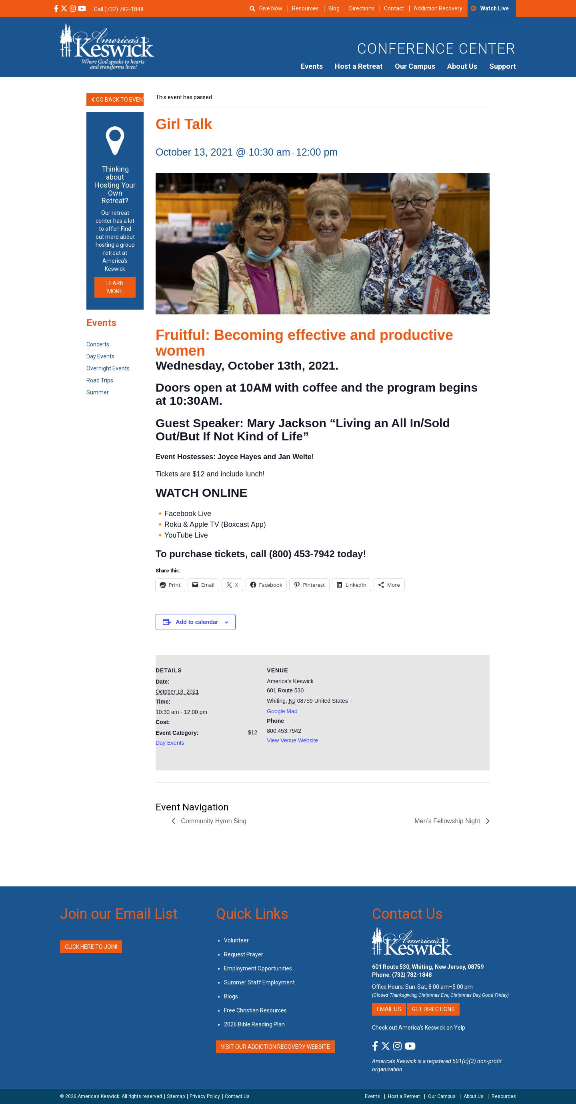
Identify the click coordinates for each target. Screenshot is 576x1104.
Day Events (170, 743)
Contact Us (407, 914)
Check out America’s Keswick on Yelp (418, 1027)
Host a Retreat (359, 66)
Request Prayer (243, 954)
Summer (97, 392)
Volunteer (236, 940)
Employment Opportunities (258, 968)
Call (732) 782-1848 (119, 9)
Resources (305, 8)
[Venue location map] (420, 710)
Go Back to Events (117, 99)
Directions (361, 8)
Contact (394, 8)
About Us (462, 66)
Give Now (270, 8)
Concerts (97, 344)
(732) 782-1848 (412, 975)
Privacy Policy (205, 1096)
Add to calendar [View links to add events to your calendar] (197, 622)
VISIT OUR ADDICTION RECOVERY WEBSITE (275, 1047)
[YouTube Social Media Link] (82, 9)
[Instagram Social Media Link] (73, 9)
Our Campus (415, 66)
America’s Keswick (98, 1096)
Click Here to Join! (91, 947)
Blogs (231, 996)
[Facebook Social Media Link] (56, 9)
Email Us (389, 1009)
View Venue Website (292, 740)
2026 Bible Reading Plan (254, 1024)
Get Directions (433, 1009)
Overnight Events (108, 368)
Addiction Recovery (438, 8)
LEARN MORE (115, 287)
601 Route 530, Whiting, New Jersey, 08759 (428, 967)
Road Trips (99, 380)
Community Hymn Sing (212, 821)
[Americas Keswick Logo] (107, 46)
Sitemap (176, 1096)
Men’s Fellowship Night (448, 821)
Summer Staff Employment (259, 982)
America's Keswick (394, 1061)
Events (312, 66)
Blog (334, 8)
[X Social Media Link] (64, 9)
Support (502, 66)
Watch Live (494, 8)
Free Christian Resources (255, 1010)
